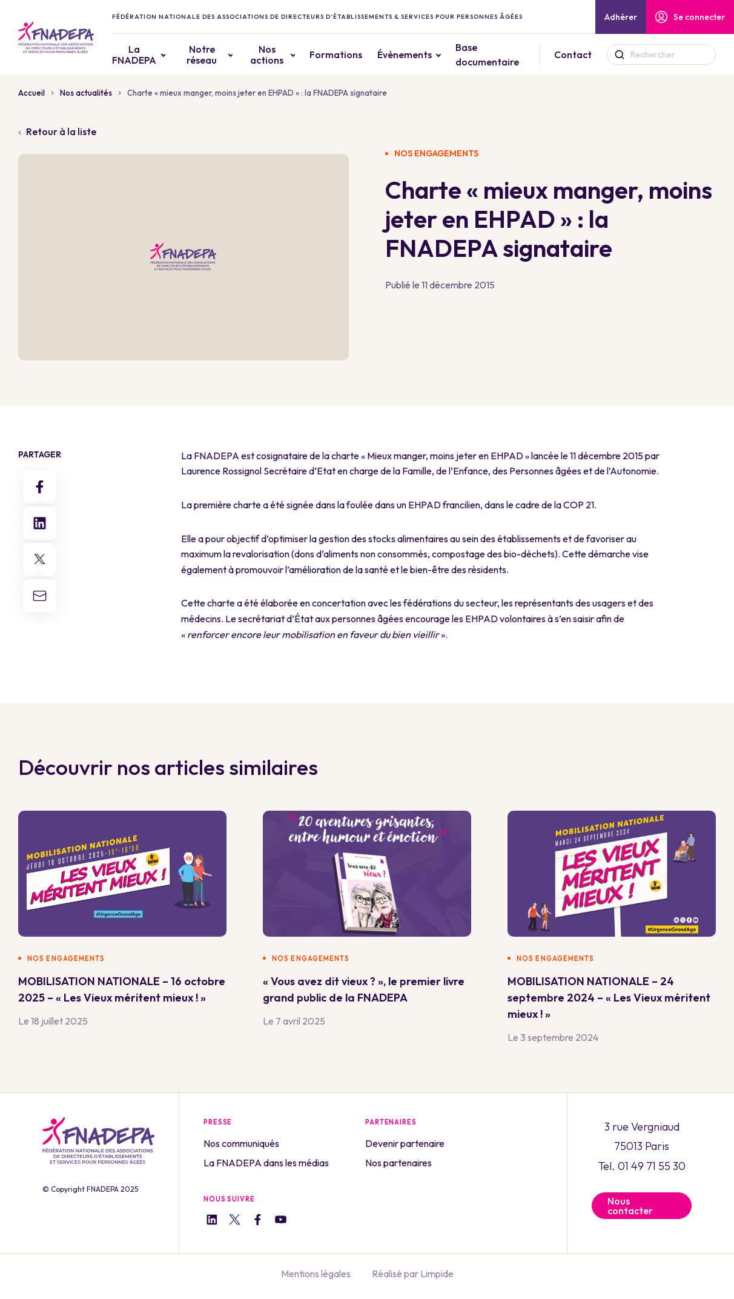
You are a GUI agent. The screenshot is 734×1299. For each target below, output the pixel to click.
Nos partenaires (398, 1163)
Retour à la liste (57, 131)
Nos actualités (86, 93)
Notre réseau (202, 54)
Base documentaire (487, 54)
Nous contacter (630, 1206)
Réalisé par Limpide (413, 1273)
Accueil (31, 93)
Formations (335, 54)
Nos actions (266, 54)
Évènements (404, 54)
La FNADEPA (134, 54)
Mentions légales (316, 1273)
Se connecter (690, 17)
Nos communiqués (241, 1143)
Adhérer (620, 17)
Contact (573, 54)
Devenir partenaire (405, 1143)
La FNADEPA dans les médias (266, 1163)
